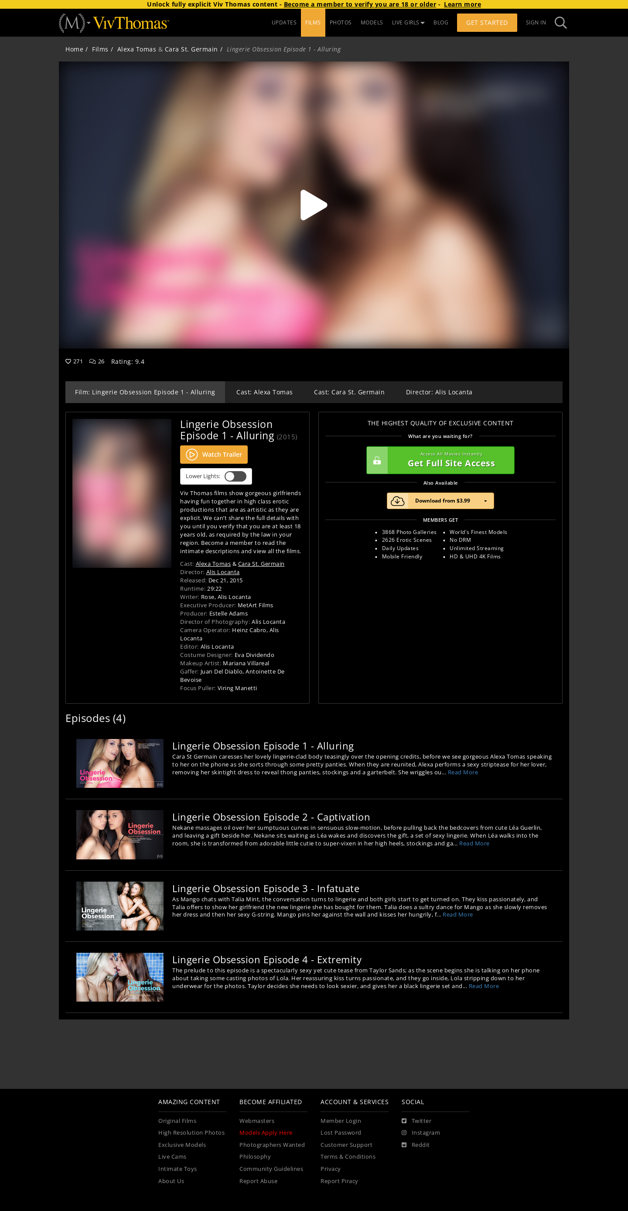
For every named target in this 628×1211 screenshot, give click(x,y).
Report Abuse (258, 1181)
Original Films (177, 1121)
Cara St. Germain (191, 49)
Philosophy (255, 1156)
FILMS (313, 22)
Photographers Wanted (272, 1145)
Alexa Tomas (137, 49)
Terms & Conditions (348, 1156)
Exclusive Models (182, 1145)
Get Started (487, 22)
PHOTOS (341, 22)
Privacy (331, 1169)
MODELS (372, 22)
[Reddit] (416, 1145)
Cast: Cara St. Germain (349, 392)
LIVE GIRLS (408, 22)
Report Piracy (339, 1181)
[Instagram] (421, 1133)
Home (74, 49)
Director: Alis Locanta (439, 392)
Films (100, 49)
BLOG (440, 22)
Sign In (536, 22)
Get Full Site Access (438, 460)
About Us (171, 1181)
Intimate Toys (177, 1169)
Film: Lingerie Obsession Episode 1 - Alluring (145, 392)
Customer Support (346, 1145)
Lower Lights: (216, 476)
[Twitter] (416, 1121)
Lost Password (341, 1132)
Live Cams (172, 1156)
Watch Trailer (214, 454)
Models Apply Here (266, 1132)
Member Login (341, 1121)
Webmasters (256, 1121)
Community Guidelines (271, 1169)
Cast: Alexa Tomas (264, 392)
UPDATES (284, 22)
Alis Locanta (223, 572)
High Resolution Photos (191, 1132)
